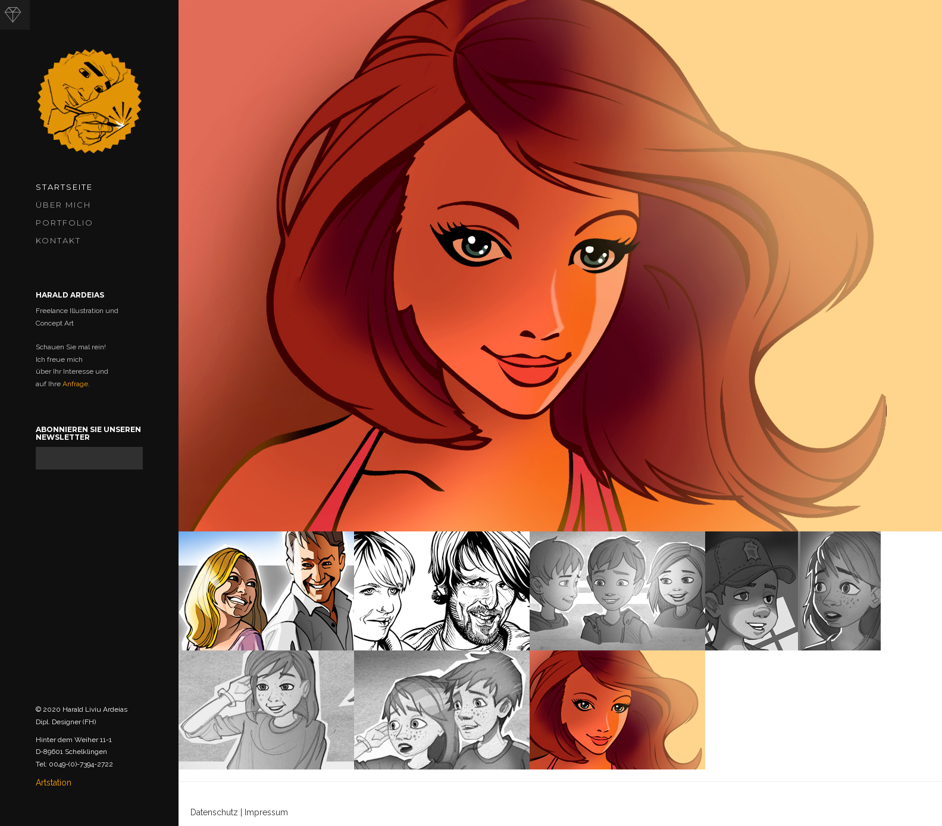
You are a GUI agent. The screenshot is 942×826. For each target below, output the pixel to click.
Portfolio (64, 222)
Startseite (64, 187)
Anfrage (75, 384)
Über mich (63, 204)
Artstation (53, 782)
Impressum (266, 812)
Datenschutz (214, 812)
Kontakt (58, 240)
